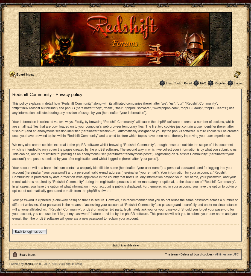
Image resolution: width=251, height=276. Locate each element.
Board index (25, 74)
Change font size (237, 75)
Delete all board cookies (196, 254)
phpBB (29, 264)
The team (171, 254)
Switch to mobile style (125, 245)
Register (220, 83)
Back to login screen (29, 232)
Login (238, 83)
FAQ (203, 83)
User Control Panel (179, 83)
